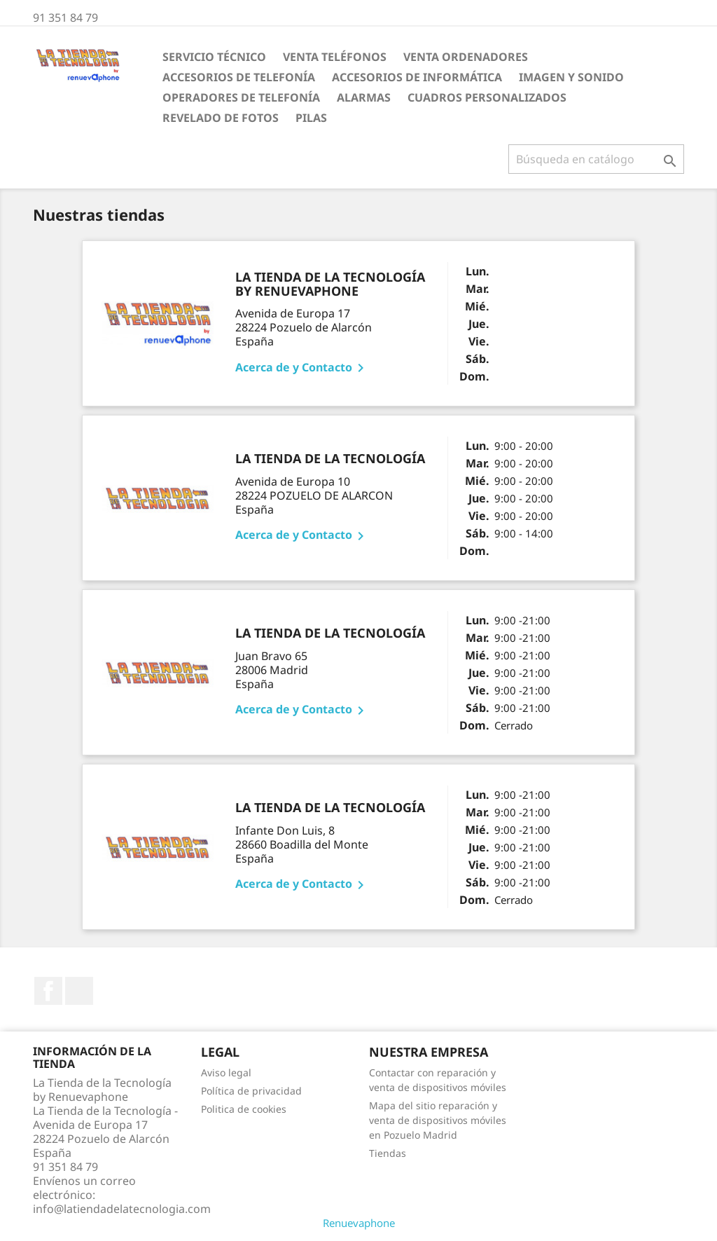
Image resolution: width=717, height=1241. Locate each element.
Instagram (79, 991)
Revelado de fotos (220, 117)
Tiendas (387, 1153)
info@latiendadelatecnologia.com (122, 1208)
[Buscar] (596, 159)
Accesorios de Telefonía (238, 77)
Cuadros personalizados (487, 97)
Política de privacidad (251, 1090)
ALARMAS (364, 97)
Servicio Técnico (214, 56)
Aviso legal (226, 1072)
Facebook (48, 991)
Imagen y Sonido (571, 77)
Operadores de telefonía (241, 97)
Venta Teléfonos (335, 56)
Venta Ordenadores (465, 56)
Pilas (311, 117)
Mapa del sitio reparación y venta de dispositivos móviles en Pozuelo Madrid (437, 1120)
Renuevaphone (359, 1223)
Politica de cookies (243, 1109)
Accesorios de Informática (417, 77)
